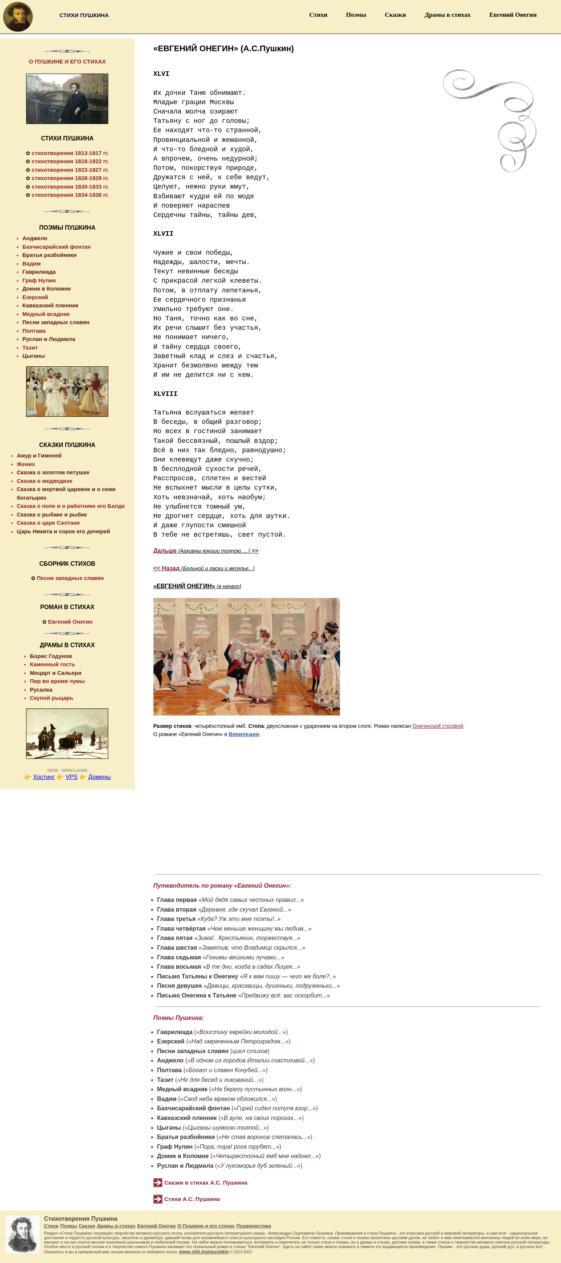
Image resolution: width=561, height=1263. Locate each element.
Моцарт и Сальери (55, 673)
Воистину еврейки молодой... (241, 1032)
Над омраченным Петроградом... (238, 1041)
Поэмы (356, 14)
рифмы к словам (74, 770)
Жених (26, 464)
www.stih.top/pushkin (204, 1251)
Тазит (165, 1080)
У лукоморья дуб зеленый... (259, 1166)
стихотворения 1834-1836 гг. (70, 195)
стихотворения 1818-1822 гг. (70, 161)
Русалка (41, 689)
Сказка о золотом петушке (53, 472)
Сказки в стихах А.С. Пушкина (205, 1182)
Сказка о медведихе (44, 481)
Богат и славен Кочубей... (225, 1070)
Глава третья (176, 919)
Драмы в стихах (448, 14)
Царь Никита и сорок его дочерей (63, 531)
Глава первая (177, 900)
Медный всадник (182, 1089)
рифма (52, 770)
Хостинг (43, 777)
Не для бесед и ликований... (219, 1080)
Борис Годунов (51, 656)
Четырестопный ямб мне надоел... (265, 1156)
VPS (72, 777)
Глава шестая (177, 947)
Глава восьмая (179, 966)
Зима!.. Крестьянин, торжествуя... (247, 938)
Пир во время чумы (57, 681)
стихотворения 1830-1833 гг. (70, 186)
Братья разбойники (186, 1137)
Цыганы (169, 1127)
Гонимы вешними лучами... (243, 957)
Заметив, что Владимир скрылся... (252, 947)
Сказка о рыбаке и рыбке (52, 514)
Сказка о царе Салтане (48, 522)
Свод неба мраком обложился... (228, 1099)
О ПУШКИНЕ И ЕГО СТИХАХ (67, 61)
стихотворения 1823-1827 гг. (70, 170)
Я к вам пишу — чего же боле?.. (288, 976)
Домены (99, 777)
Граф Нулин (175, 1146)
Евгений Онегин (513, 14)
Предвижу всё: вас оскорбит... (284, 995)
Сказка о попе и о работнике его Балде (71, 506)
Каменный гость (52, 664)
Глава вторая (176, 909)
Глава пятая (175, 938)
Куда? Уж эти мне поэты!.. (239, 919)
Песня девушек (179, 986)
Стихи (318, 14)
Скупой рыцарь (51, 698)
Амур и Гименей (39, 455)
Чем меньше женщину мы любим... (260, 928)
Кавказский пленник (187, 1118)
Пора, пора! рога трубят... (238, 1146)
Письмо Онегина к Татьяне (197, 995)
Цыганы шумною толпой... (226, 1127)
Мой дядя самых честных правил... (251, 900)
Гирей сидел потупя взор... (275, 1108)
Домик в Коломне (183, 1156)
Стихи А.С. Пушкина (192, 1199)
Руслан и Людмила (185, 1166)
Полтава (169, 1070)
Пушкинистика (253, 1226)
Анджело (170, 1060)
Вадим (167, 1099)
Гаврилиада (175, 1032)
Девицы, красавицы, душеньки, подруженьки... (272, 986)
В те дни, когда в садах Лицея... (251, 966)
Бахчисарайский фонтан (193, 1108)
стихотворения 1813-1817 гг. (70, 153)
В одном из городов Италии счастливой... (250, 1060)
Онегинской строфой (437, 726)
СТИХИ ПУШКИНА (67, 138)
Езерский (171, 1041)
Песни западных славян (193, 1051)
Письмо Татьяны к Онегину (198, 976)
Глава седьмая (179, 957)
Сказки (395, 14)
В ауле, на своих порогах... (261, 1118)
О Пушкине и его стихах (205, 1226)
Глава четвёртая (181, 928)
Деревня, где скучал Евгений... (244, 909)
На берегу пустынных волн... (256, 1089)
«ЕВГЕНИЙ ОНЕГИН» (197, 586)
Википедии (243, 734)
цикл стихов (249, 1051)
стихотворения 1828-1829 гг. (70, 178)
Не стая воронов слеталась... (264, 1137)
